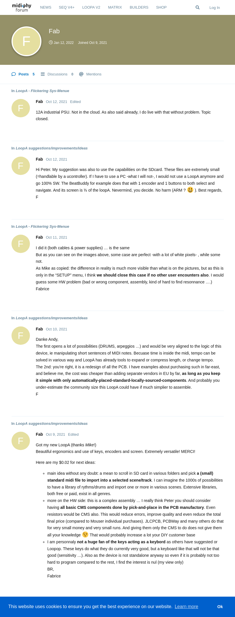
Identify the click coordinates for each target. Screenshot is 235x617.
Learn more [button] (186, 606)
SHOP (161, 7)
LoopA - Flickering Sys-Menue (42, 91)
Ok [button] (220, 606)
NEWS (45, 7)
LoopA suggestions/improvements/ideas (52, 148)
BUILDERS (139, 7)
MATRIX (115, 7)
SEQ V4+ (67, 7)
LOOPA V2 (91, 7)
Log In (214, 7)
